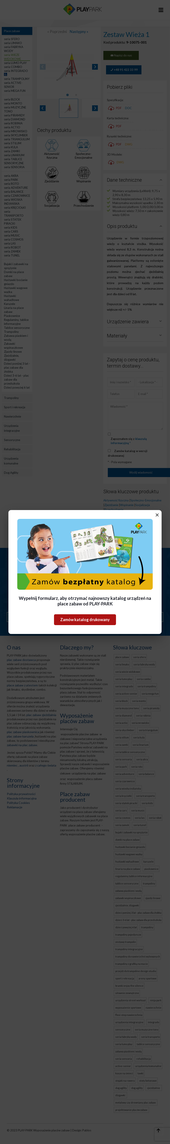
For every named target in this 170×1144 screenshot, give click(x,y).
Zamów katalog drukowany (85, 619)
